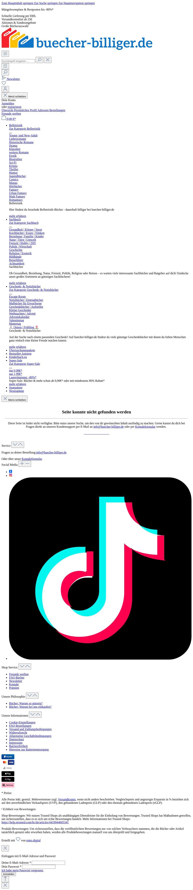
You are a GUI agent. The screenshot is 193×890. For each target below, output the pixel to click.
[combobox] (18, 61)
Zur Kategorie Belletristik (24, 128)
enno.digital (33, 840)
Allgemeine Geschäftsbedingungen (30, 736)
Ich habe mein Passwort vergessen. (23, 870)
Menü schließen (14, 96)
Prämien (14, 687)
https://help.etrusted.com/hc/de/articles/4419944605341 (35, 822)
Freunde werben (11, 113)
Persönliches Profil (25, 110)
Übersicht (8, 110)
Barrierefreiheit (18, 746)
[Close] (5, 848)
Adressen (44, 110)
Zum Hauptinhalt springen (18, 3)
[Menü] (5, 54)
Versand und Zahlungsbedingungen (30, 729)
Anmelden (8, 103)
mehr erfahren (17, 216)
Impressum (15, 742)
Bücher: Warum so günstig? (26, 703)
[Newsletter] (11, 79)
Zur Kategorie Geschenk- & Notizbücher (33, 289)
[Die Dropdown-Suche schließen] (47, 60)
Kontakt (14, 684)
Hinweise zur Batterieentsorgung (29, 749)
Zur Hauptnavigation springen (76, 3)
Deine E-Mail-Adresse (17, 862)
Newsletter (15, 681)
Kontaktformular (145, 426)
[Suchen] (39, 60)
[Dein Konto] (5, 89)
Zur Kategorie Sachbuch (23, 222)
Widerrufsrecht (18, 732)
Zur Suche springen (46, 3)
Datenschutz (16, 739)
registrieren (14, 106)
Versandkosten (67, 799)
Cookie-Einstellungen (22, 722)
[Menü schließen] (10, 133)
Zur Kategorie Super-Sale (24, 363)
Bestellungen (57, 110)
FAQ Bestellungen (20, 725)
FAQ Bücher (16, 677)
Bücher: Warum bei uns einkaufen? (30, 706)
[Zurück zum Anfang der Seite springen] (5, 879)
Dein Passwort (12, 866)
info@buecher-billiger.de (108, 426)
